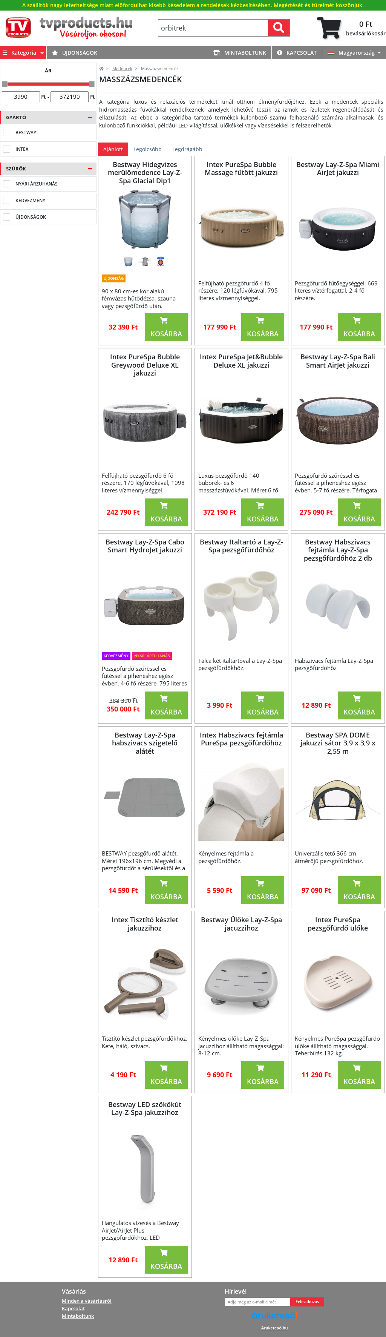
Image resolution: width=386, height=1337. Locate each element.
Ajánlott (113, 149)
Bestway (25, 132)
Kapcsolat (297, 53)
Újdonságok (74, 53)
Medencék (122, 68)
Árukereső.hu (274, 1328)
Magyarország (352, 53)
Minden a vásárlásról (87, 1300)
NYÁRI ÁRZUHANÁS (36, 184)
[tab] (351, 28)
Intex (21, 149)
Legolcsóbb (147, 149)
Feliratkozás (307, 1301)
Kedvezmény (30, 200)
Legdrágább (187, 149)
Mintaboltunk (239, 53)
